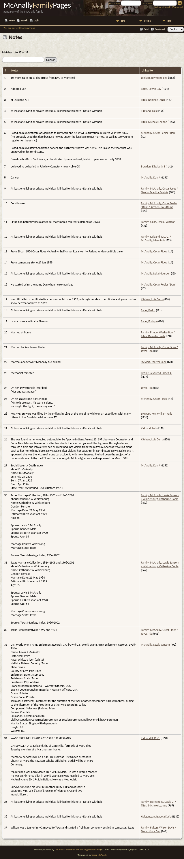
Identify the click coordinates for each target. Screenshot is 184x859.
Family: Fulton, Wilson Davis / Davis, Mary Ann (158, 829)
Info (169, 20)
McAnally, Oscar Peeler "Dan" (158, 133)
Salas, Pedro (148, 310)
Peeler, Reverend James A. (156, 373)
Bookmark (160, 29)
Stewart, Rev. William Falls (156, 413)
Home (12, 20)
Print (146, 29)
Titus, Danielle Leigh (153, 100)
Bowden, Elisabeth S (153, 166)
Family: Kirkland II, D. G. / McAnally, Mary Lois (156, 238)
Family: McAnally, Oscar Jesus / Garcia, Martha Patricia (159, 190)
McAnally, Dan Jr (151, 177)
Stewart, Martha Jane (154, 362)
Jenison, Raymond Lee (154, 78)
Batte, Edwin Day (151, 89)
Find (123, 20)
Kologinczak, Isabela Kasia (156, 816)
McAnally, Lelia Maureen (155, 273)
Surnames (177, 7)
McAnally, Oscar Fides (154, 251)
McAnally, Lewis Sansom (155, 645)
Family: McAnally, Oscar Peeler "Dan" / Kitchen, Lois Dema (159, 205)
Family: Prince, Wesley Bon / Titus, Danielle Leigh (158, 334)
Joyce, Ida (146, 388)
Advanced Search (162, 7)
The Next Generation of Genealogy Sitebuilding (78, 849)
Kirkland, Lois (149, 111)
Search (24, 20)
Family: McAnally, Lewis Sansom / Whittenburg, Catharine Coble (160, 497)
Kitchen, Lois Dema (152, 299)
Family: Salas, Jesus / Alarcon (158, 222)
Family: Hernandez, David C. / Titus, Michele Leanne (158, 803)
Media (147, 20)
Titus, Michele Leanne (154, 122)
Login (36, 20)
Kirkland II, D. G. (150, 738)
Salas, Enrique (149, 321)
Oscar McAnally (99, 854)
